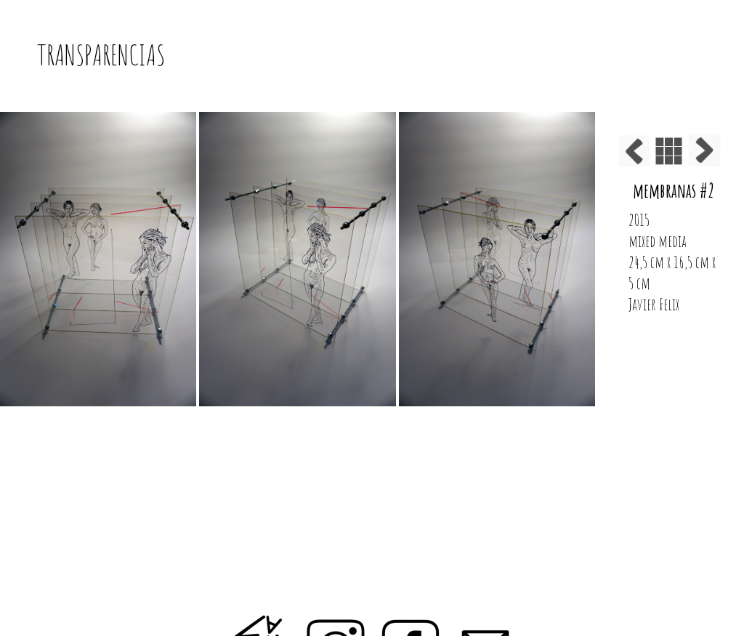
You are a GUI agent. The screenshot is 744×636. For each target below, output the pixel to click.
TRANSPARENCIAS (101, 55)
